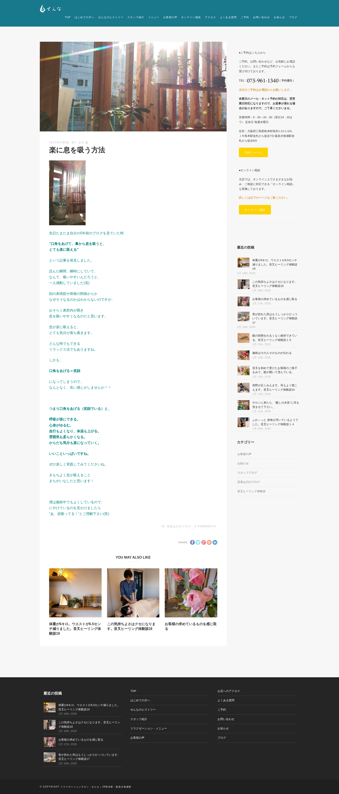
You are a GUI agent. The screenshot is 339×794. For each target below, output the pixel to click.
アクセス (210, 17)
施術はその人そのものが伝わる (272, 353)
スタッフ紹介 (135, 17)
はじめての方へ (84, 17)
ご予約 (245, 17)
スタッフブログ (247, 472)
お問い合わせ (261, 17)
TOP (68, 17)
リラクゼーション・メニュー (148, 728)
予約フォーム (253, 152)
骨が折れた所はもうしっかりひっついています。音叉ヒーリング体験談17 (274, 318)
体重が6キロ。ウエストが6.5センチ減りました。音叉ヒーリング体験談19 (75, 629)
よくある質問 (228, 17)
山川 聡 (83, 142)
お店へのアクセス (228, 691)
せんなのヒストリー (110, 17)
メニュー (153, 17)
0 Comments (205, 526)
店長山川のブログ (179, 526)
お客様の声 (170, 17)
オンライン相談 (191, 17)
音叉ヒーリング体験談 (251, 491)
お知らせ (279, 17)
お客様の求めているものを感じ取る (274, 299)
